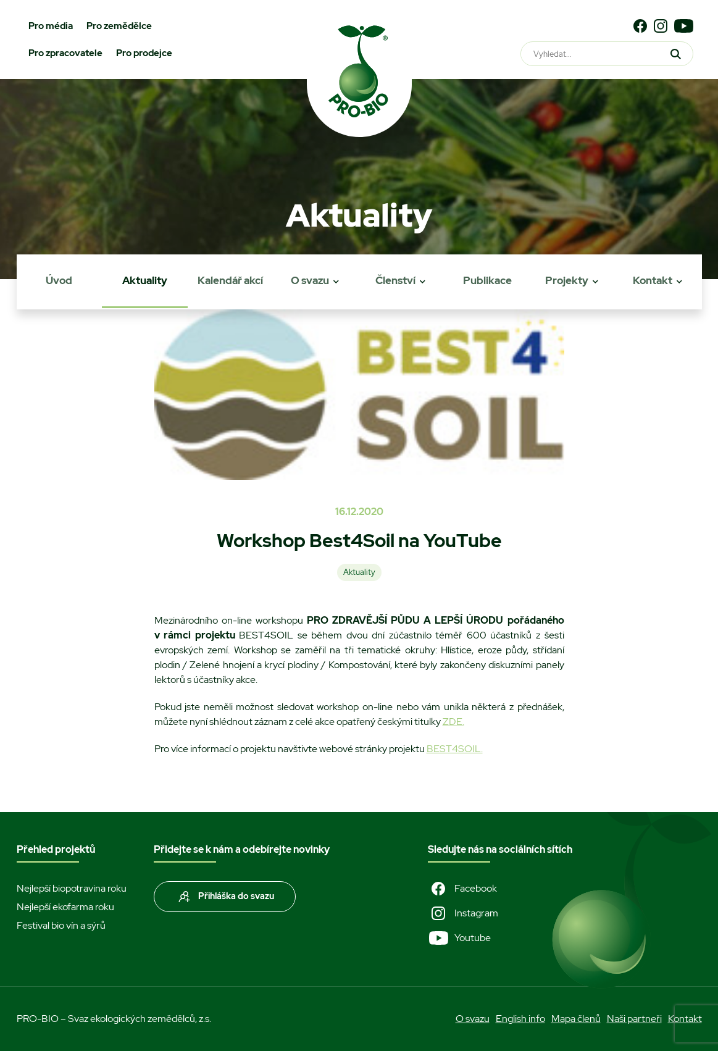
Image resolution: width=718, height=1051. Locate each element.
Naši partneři (634, 1018)
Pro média (50, 26)
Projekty (566, 280)
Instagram (463, 913)
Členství (395, 280)
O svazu (310, 280)
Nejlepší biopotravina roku (72, 888)
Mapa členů (576, 1018)
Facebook (462, 888)
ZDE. (453, 721)
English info (520, 1018)
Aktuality (144, 280)
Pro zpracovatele (65, 53)
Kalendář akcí (230, 280)
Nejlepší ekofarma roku (65, 906)
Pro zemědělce (119, 26)
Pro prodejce (144, 53)
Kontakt (652, 280)
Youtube (459, 938)
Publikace (487, 280)
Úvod (59, 280)
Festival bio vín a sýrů (61, 925)
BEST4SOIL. (455, 748)
